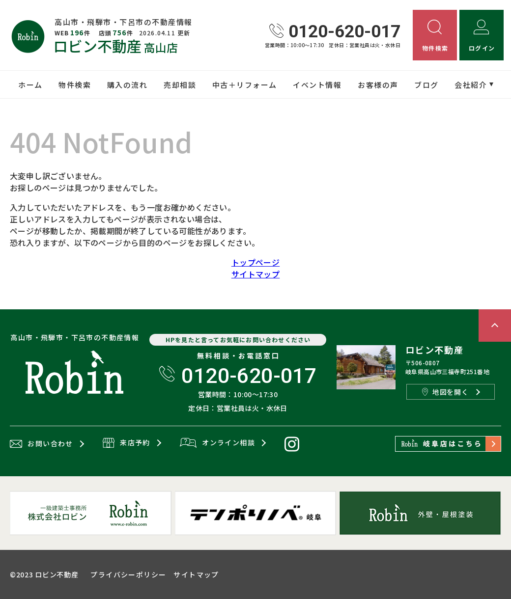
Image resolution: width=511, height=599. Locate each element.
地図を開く (445, 392)
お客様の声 (378, 85)
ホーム (30, 85)
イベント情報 (317, 85)
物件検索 (74, 85)
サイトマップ (255, 274)
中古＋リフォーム (244, 85)
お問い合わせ (41, 444)
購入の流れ (127, 85)
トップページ (255, 262)
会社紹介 (470, 85)
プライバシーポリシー (128, 574)
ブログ (426, 85)
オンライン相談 (217, 443)
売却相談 (180, 85)
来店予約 (126, 443)
